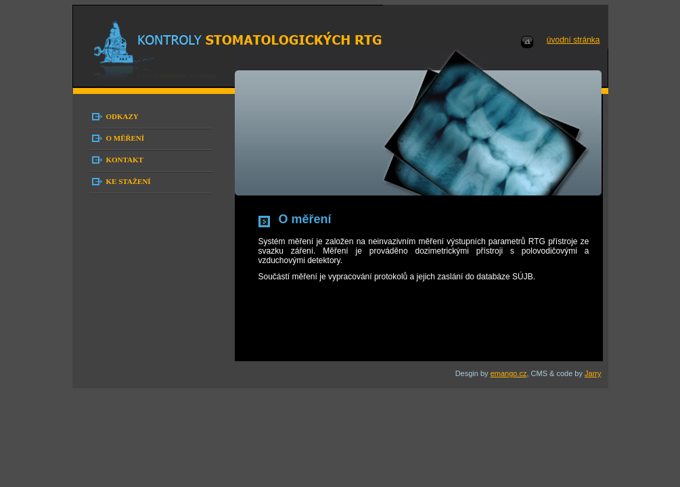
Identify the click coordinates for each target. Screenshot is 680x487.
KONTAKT (124, 160)
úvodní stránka (573, 40)
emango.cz (509, 373)
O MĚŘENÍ (125, 138)
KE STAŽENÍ (128, 181)
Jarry (593, 373)
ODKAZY (122, 116)
